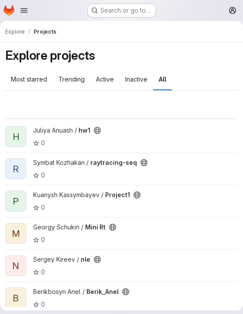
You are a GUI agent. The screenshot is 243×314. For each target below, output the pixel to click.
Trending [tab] (71, 79)
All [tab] (162, 79)
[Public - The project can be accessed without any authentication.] (97, 130)
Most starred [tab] (29, 79)
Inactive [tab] (136, 79)
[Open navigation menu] (24, 10)
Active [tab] (105, 79)
